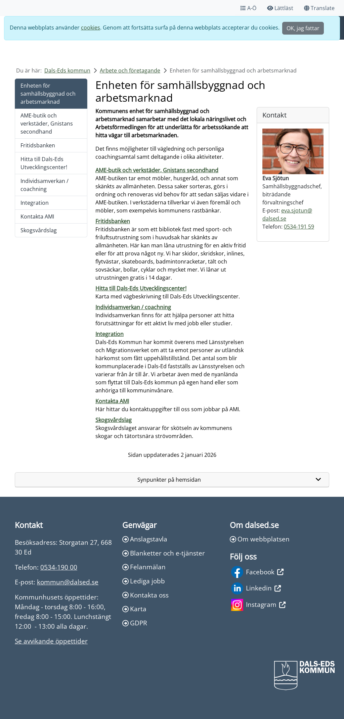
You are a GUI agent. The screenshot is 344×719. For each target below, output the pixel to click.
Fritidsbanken (37, 145)
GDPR (134, 622)
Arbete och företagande (130, 70)
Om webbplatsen (260, 538)
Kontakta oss (145, 595)
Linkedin (256, 588)
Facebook (257, 572)
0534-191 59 (299, 226)
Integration (34, 202)
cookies (90, 27)
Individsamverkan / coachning (44, 185)
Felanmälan (144, 566)
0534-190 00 (58, 567)
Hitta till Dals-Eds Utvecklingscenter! (43, 163)
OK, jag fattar (303, 28)
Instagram (258, 605)
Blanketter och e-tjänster (163, 553)
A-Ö (248, 8)
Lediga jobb (143, 580)
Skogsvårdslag (38, 230)
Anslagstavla (144, 538)
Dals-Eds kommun (67, 70)
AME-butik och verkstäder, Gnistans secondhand (46, 123)
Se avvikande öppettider (51, 640)
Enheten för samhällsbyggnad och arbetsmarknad (48, 93)
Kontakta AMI (37, 216)
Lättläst (280, 8)
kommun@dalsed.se (67, 581)
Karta (134, 608)
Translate (319, 8)
